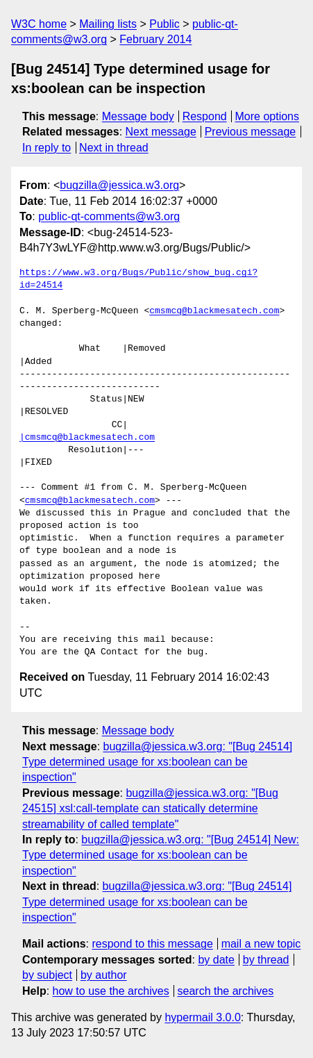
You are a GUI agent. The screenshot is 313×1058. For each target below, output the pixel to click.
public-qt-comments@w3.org (109, 216)
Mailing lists (108, 24)
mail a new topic (261, 944)
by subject (47, 975)
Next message (161, 132)
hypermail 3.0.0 (202, 1017)
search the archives (226, 991)
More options (267, 116)
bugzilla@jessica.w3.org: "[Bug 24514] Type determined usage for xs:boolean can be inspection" (157, 762)
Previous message (250, 132)
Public (164, 24)
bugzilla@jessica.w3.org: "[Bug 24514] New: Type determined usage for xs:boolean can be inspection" (160, 855)
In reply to (46, 148)
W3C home (39, 24)
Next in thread (114, 148)
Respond (205, 116)
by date (216, 960)
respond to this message (152, 944)
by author (104, 975)
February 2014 (155, 39)
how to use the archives (111, 991)
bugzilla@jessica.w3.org (119, 185)
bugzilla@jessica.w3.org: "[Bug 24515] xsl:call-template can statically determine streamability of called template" (150, 808)
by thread (266, 960)
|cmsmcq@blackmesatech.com (87, 437)
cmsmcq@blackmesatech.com (214, 311)
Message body (138, 116)
